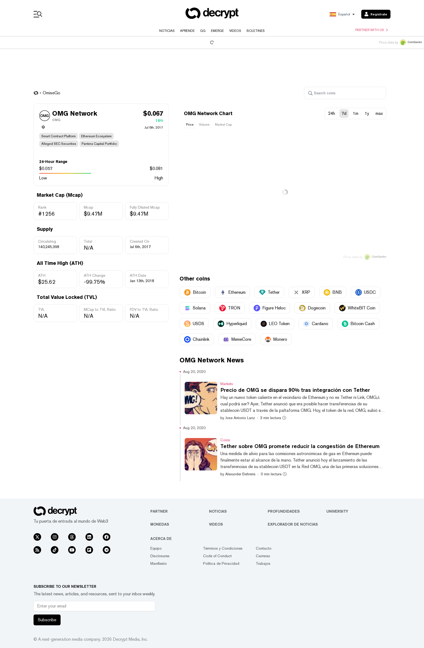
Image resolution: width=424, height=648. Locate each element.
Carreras (263, 556)
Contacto (263, 548)
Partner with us (371, 30)
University (337, 511)
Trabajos (263, 563)
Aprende (187, 31)
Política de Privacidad (221, 563)
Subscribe (47, 619)
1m (355, 113)
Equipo (156, 548)
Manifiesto (158, 563)
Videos (235, 31)
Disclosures (160, 556)
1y (367, 113)
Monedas (159, 524)
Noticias (167, 31)
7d (344, 113)
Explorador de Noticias (293, 524)
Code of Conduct (217, 556)
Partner (159, 511)
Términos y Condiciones (223, 548)
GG (203, 31)
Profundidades (284, 511)
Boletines (256, 31)
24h (331, 113)
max (379, 113)
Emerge (217, 31)
